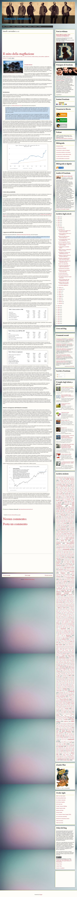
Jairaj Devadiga (63, 599)
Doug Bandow (58, 545)
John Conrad (63, 612)
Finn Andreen (71, 559)
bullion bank (63, 514)
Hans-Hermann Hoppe (60, 585)
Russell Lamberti (60, 708)
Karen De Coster (59, 625)
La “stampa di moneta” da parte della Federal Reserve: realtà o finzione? (67, 463)
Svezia (57, 730)
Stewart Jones (58, 727)
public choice (68, 692)
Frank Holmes (66, 562)
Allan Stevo (65, 483)
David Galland (71, 534)
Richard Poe (65, 698)
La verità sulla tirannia (62, 273)
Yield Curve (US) (59, 822)
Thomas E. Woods (59, 734)
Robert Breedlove (59, 702)
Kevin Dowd (68, 627)
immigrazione (63, 590)
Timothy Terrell (63, 738)
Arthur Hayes (68, 494)
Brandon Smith (64, 510)
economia (66, 549)
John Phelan (62, 614)
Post (58, 374)
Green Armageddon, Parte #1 (64, 242)
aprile (60, 298)
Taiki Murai (70, 730)
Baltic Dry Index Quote (60, 795)
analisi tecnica (63, 486)
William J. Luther (66, 755)
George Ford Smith (69, 569)
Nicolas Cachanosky (61, 673)
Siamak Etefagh (63, 717)
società (66, 719)
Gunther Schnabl (71, 582)
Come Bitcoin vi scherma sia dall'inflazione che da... (64, 253)
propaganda (71, 691)
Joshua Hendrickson (65, 622)
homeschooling (59, 588)
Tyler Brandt (63, 742)
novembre (61, 229)
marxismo (64, 653)
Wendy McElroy (66, 754)
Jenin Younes (59, 608)
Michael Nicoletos (71, 662)
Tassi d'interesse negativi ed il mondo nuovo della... (64, 231)
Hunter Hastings (58, 589)
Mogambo (66, 666)
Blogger (40, 894)
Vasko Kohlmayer (65, 745)
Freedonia (58, 565)
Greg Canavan (67, 579)
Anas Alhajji (60, 487)
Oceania (58, 676)
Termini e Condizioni (60, 868)
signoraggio (69, 717)
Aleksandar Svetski (63, 480)
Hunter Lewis (65, 589)
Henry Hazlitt (60, 587)
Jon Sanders (63, 617)
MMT (61, 666)
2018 (59, 309)
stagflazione (47, 56)
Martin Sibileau (60, 652)
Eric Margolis (72, 554)
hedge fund (62, 586)
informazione (68, 591)
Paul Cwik (66, 681)
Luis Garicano (63, 642)
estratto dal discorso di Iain (17, 105)
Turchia (57, 742)
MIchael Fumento (62, 660)
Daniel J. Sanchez (69, 532)
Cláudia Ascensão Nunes (70, 524)
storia (72, 727)
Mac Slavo (65, 643)
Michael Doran (58, 659)
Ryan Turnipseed (70, 709)
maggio (60, 296)
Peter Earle (68, 685)
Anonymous (58, 338)
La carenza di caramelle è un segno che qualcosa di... (64, 266)
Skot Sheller (60, 719)
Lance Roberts (65, 632)
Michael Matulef (59, 661)
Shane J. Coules (68, 715)
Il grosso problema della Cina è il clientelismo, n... (64, 234)
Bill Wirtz (69, 500)
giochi (63, 574)
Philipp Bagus (59, 690)
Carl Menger (69, 515)
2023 (59, 222)
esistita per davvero (60, 80)
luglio (60, 292)
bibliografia (68, 499)
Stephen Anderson (67, 724)
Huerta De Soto (68, 588)
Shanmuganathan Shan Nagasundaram (63, 716)
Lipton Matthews (66, 638)
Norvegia (64, 675)
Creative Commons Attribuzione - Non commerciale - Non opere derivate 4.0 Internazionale (63, 860)
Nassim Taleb (62, 670)
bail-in (68, 496)
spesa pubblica (41, 56)
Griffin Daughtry (59, 581)
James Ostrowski (70, 601)
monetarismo (62, 667)
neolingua (58, 671)
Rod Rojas (68, 705)
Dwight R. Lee (69, 548)
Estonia (57, 556)
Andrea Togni (67, 487)
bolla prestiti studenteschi (68, 508)
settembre (61, 289)
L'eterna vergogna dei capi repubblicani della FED (63, 280)
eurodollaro (62, 557)
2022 (59, 224)
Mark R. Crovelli (68, 649)
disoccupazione (70, 543)
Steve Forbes (58, 726)
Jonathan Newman (59, 618)
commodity (63, 526)
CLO (66, 525)
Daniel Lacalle (67, 533)
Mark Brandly (71, 648)
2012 (59, 319)
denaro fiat (64, 540)
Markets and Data (59, 810)
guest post (63, 582)
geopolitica (61, 569)
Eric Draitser (62, 554)
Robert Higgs (67, 702)
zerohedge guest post (61, 758)
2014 (59, 316)
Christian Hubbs (62, 521)
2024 (59, 220)
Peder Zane (68, 683)
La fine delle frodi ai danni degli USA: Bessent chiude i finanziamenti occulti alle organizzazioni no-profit (67, 446)
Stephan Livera (59, 724)
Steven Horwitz (64, 726)
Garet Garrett (64, 566)
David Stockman (70, 538)
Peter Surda (62, 687)
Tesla (65, 733)
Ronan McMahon (59, 707)
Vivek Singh (62, 749)
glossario (68, 575)
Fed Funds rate (59, 804)
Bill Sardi (64, 500)
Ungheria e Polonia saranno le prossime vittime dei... (64, 256)
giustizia (68, 574)
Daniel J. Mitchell (60, 532)
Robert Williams (67, 704)
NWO (69, 675)
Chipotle (69, 517)
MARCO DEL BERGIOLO (61, 348)
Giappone (63, 573)
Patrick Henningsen (62, 680)
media (63, 655)
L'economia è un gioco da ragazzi (63, 150)
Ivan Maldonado (69, 595)
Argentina (67, 493)
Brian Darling (63, 512)
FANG (57, 558)
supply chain (61, 729)
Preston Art (65, 691)
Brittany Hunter (61, 513)
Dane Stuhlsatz (66, 530)
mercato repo (71, 656)
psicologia (61, 692)
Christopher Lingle (70, 521)
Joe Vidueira (68, 611)
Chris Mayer (63, 520)
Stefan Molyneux (63, 723)
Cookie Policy (59, 866)
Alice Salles (59, 483)
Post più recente (6, 575)
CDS (59, 517)
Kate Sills (68, 626)
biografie (61, 501)
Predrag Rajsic (58, 691)
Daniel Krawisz (59, 533)
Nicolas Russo (70, 673)
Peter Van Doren (68, 687)
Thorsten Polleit (63, 736)
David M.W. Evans (59, 538)
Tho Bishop (71, 733)
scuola (57, 714)
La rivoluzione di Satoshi (61, 148)
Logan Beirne (59, 640)
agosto (60, 291)
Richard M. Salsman (69, 697)
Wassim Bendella (59, 753)
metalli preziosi (62, 658)
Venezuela (72, 745)
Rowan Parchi (65, 707)
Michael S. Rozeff (66, 664)
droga (71, 546)
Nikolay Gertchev (66, 674)
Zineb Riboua (71, 758)
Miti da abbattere (19, 26)
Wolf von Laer (63, 756)
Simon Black (65, 718)
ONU (64, 677)
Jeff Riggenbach (71, 606)
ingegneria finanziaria (62, 593)
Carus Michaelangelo (65, 516)
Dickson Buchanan (65, 542)
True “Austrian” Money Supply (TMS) (63, 814)
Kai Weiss (58, 624)
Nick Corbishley (71, 671)
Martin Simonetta (67, 652)
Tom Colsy (69, 738)
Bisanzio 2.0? (64, 427)
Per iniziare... (8, 26)
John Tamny (71, 615)
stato (72, 721)
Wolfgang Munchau (71, 756)
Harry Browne (68, 585)
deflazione (67, 539)
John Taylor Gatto (59, 616)
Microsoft (72, 664)
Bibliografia (29, 26)
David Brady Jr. (65, 534)
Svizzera (63, 730)
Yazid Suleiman (71, 757)
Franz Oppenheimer (66, 563)
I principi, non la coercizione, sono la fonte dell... (64, 271)
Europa (69, 557)
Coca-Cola (71, 525)
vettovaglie (60, 746)
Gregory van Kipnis (71, 580)
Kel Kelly (63, 627)
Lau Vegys (72, 632)
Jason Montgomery (59, 604)
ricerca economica (27, 56)
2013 (59, 318)
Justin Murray (70, 623)
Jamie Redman (67, 602)
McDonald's (58, 655)
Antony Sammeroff (69, 492)
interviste (70, 594)
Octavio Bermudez (65, 676)
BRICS (72, 512)
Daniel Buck (72, 530)
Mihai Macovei (61, 665)
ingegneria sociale (60, 594)
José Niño (71, 618)
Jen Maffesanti (71, 607)
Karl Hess (65, 625)
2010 (59, 323)
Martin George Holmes (64, 651)
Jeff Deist (66, 606)
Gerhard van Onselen (63, 571)
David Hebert (67, 535)
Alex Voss (67, 481)
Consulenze (35, 26)
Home (4, 26)
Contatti (39, 26)
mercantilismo (62, 656)
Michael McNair (66, 661)
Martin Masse (72, 651)
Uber (67, 742)
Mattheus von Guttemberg (60, 654)
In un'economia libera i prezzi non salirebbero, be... (64, 240)
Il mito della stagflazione (63, 285)
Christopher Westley (69, 522)
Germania (18, 56)
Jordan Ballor (66, 618)
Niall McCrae (65, 671)
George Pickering (59, 570)
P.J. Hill (69, 677)
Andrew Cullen (63, 488)
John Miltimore (59, 613)
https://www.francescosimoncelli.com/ (26, 509)
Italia (21, 56)
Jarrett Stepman (63, 603)
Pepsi (61, 684)
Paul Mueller (63, 682)
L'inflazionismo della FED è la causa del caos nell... (64, 261)
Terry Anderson (59, 733)
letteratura (68, 635)
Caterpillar (72, 516)
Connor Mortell (70, 526)
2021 (59, 225)
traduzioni (5, 58)
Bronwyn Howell (68, 513)
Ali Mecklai (72, 482)
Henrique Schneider (71, 586)
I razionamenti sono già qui (63, 268)
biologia (65, 501)
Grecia (60, 579)
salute (57, 710)
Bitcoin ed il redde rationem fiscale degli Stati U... (64, 237)
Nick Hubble (67, 672)
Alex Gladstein (71, 480)
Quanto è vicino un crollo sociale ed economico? (63, 283)
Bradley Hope (67, 509)
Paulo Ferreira (62, 683)
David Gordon (60, 535)
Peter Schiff (67, 686)
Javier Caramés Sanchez (67, 605)
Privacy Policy (59, 863)
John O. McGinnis (67, 613)
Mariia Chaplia (65, 648)
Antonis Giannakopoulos (68, 491)
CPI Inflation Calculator (60, 800)
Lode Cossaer (72, 639)
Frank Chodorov (67, 561)
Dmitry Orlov (61, 544)
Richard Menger (59, 698)
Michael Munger (63, 662)
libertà (68, 636)
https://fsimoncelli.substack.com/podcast (64, 138)
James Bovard (58, 600)
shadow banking (35, 56)
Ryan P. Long (64, 709)
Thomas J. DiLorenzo (69, 734)
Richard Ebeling (60, 697)
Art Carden (62, 494)
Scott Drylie (58, 713)
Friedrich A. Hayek (68, 565)
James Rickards (59, 602)
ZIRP (58, 760)
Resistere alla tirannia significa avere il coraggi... (64, 244)
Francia (14, 56)
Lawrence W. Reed (64, 634)
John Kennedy (70, 612)
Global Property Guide (60, 808)
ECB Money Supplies (60, 802)
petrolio (65, 688)
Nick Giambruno (60, 672)
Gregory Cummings (63, 580)
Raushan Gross (64, 695)
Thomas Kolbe (59, 735)
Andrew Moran (59, 489)
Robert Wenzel (61, 704)
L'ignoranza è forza (65, 412)
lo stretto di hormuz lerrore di (64, 361)
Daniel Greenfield (71, 531)
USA (64, 744)
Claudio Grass (60, 525)
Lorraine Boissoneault (67, 640)
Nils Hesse (72, 674)
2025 (59, 218)
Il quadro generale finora (63, 274)
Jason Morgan (66, 604)
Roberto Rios (62, 705)
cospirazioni (63, 529)
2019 (59, 307)
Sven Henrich (69, 729)
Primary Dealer (59, 812)
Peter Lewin (61, 686)
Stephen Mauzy (62, 725)
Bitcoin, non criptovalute (63, 263)
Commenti (59, 376)
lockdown (64, 639)
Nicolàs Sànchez (59, 674)
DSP (57, 548)
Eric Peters (59, 555)
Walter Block (68, 750)
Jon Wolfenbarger (69, 617)
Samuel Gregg (59, 712)
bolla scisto (60, 509)
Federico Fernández (64, 558)
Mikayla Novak (68, 665)
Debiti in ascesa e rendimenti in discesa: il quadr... (64, 250)
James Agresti (70, 599)
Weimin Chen (66, 753)
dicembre (61, 227)
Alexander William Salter (65, 482)
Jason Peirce (72, 604)
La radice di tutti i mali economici (62, 156)
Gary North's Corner (69, 568)
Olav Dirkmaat (71, 676)
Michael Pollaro (67, 663)
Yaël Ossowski (59, 757)
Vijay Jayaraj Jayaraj (67, 747)
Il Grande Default (59, 146)
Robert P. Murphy (70, 703)
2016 (59, 312)
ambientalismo (59, 484)
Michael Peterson (60, 663)
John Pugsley (69, 614)
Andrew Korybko (70, 488)
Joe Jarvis (62, 611)
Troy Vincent (70, 741)
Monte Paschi (71, 667)
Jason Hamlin (70, 603)
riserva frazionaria (64, 699)
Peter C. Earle (62, 685)
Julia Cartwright (64, 623)
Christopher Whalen (59, 523)
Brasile (70, 510)
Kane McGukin (70, 624)
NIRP (58, 675)
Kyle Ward (59, 632)
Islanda (57, 595)
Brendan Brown (59, 511)
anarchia (72, 486)
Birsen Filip (72, 501)
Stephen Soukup (70, 725)
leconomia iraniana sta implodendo (64, 344)
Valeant (71, 744)
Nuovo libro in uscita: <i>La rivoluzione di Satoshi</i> (63, 35)
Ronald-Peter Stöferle (69, 706)
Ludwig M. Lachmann (64, 641)
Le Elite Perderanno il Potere (67, 387)
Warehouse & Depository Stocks (62, 818)
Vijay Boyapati (59, 747)
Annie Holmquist (63, 490)
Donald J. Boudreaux (69, 544)
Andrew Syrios (67, 489)
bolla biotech (66, 504)
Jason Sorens (59, 605)
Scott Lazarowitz (70, 713)
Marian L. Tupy (58, 648)
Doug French (64, 545)
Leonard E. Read (59, 635)
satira (65, 712)
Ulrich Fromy (58, 744)
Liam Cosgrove (62, 636)
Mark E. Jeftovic (59, 649)
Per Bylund (66, 684)
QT (73, 692)
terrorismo (69, 732)
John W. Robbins (68, 616)
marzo (60, 299)
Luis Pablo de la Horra (70, 642)
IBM (70, 589)
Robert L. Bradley (62, 703)
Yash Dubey (66, 757)
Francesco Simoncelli (67, 176)
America (67, 484)
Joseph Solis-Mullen (66, 619)
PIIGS (65, 690)
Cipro (57, 524)
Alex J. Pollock (61, 481)
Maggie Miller (70, 643)
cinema (70, 523)
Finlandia (66, 559)
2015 (59, 314)
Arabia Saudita (59, 493)
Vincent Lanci (68, 748)
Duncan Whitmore (63, 548)
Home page (27, 575)
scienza (70, 712)
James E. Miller (66, 600)
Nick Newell (72, 672)
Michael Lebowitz (70, 660)
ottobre (60, 287)
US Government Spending (61, 816)
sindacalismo (71, 718)
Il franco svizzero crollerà (66, 454)
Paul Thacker (68, 682)
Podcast (25, 26)
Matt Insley (71, 653)
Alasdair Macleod (9, 56)
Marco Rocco (63, 647)
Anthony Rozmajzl (70, 490)
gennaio (60, 303)
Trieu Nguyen (63, 741)
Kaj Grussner (63, 624)
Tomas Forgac (64, 739)
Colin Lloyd (58, 526)
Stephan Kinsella (71, 723)
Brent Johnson (68, 511)
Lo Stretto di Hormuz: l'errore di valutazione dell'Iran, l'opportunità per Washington (67, 436)
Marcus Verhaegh (70, 647)
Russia (66, 708)
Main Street (59, 644)
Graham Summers (62, 578)
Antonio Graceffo (59, 491)
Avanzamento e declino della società (63, 154)
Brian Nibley (68, 512)
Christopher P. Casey (59, 522)
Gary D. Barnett (71, 566)
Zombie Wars (66, 760)
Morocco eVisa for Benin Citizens (63, 354)
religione (70, 695)
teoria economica (66, 731)
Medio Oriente (71, 655)
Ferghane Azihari (71, 558)
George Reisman (67, 570)
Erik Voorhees (70, 555)
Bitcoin (59, 503)
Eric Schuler (65, 555)
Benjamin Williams (61, 499)
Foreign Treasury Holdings (61, 806)
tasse (57, 731)
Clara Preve (62, 524)
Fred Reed (63, 564)
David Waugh (61, 539)
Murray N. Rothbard (62, 668)
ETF (61, 556)
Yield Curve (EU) (59, 820)
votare (62, 750)
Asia (57, 496)
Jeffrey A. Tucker (61, 607)
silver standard (58, 718)
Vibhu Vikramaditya (70, 746)
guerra (65, 581)
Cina (65, 523)
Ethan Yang (66, 556)
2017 (59, 310)
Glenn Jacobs (62, 575)
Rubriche (13, 26)
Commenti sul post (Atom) (29, 579)
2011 (59, 321)
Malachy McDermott (69, 644)
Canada (63, 515)
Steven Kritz (71, 726)
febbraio (60, 301)
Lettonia (57, 636)
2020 (59, 305)
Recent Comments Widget (70, 366)
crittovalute (72, 529)
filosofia (59, 559)
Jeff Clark (61, 606)
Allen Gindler (71, 483)
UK (7, 58)
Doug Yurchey (71, 545)
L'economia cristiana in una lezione (63, 152)
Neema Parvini (70, 670)
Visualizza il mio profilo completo (62, 209)
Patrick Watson (68, 680)
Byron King (70, 514)
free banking (69, 564)
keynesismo (63, 628)
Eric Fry (66, 554)
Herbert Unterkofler (69, 587)
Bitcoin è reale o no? (65, 420)
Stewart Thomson (66, 727)
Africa (61, 479)
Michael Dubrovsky (66, 659)
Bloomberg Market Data (61, 797)
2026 (59, 216)
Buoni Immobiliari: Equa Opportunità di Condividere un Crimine (67, 396)
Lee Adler (71, 634)
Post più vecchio (48, 575)
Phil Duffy (71, 688)
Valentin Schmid (58, 745)
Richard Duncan (71, 696)
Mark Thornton (65, 650)
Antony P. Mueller (59, 492)
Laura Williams (59, 633)
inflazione (58, 591)
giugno (60, 294)
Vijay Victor (62, 748)
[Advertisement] (27, 43)
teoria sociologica (60, 732)
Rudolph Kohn (71, 707)
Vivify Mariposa (67, 749)
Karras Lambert (62, 626)
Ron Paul (62, 706)
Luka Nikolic (59, 643)
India (71, 590)
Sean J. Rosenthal (65, 714)
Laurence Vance (66, 633)
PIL (23, 56)
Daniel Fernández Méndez (62, 531)
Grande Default (70, 578)
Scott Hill (63, 713)
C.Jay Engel (58, 515)
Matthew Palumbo (70, 654)
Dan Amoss (60, 530)
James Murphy (62, 601)
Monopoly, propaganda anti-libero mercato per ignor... (64, 259)
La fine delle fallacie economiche (62, 158)
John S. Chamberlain (63, 615)
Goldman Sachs (67, 576)
